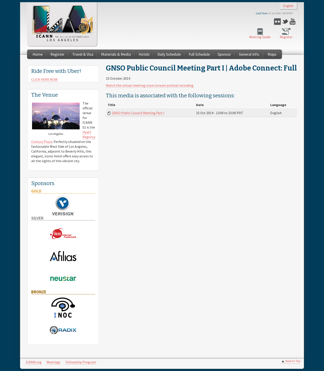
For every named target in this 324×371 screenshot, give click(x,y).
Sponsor (224, 54)
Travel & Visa (82, 54)
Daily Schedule (169, 54)
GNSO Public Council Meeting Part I (138, 113)
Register (286, 37)
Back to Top (293, 361)
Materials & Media (116, 54)
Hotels (144, 54)
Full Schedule (199, 54)
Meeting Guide (260, 37)
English (288, 6)
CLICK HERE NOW (44, 79)
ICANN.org (33, 362)
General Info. (249, 54)
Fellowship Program (80, 362)
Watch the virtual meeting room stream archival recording (149, 85)
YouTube (293, 21)
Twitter (285, 21)
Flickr (277, 21)
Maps (272, 54)
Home (38, 54)
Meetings (53, 362)
